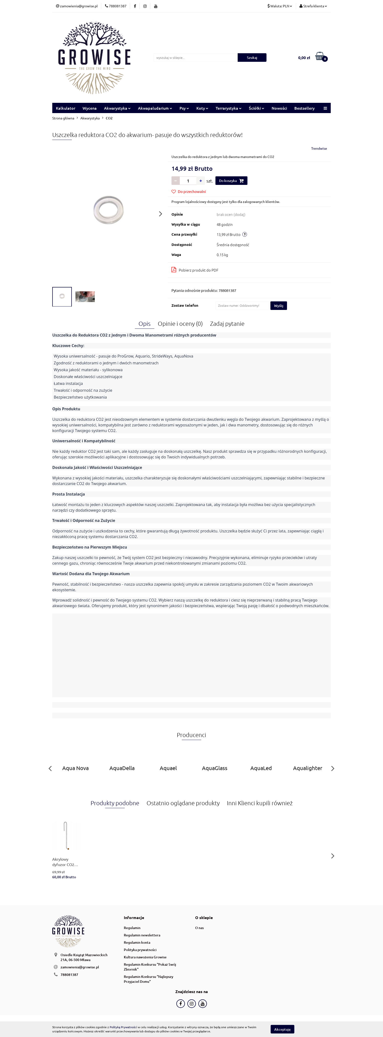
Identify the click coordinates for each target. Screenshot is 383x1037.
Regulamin (132, 927)
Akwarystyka (117, 108)
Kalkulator (65, 108)
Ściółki (256, 108)
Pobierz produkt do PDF (194, 270)
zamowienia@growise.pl (80, 967)
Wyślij (278, 305)
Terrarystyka (229, 108)
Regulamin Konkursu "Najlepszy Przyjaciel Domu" (148, 979)
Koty (202, 108)
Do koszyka (231, 180)
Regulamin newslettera (142, 935)
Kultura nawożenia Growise (145, 957)
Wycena (90, 108)
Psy (184, 108)
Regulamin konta (137, 942)
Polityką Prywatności (123, 1027)
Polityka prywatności (140, 949)
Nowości (279, 108)
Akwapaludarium (155, 108)
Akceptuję (282, 1029)
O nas (199, 927)
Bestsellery (304, 108)
